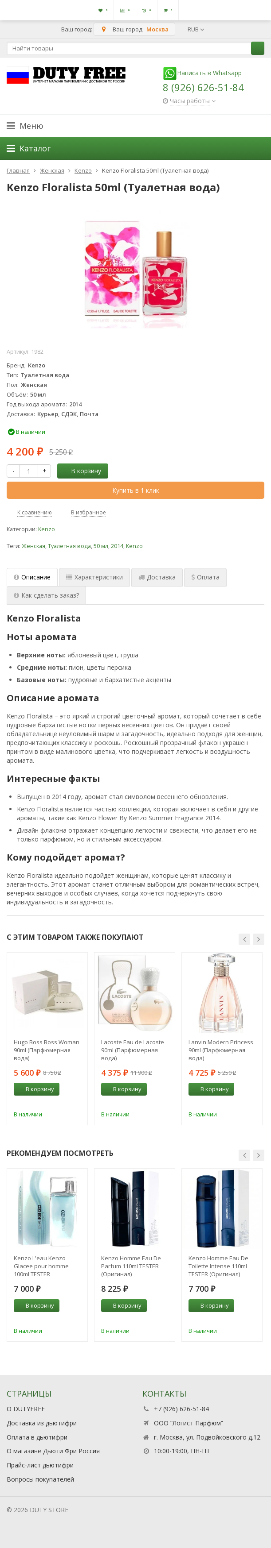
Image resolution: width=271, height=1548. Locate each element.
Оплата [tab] (205, 577)
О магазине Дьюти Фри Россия (53, 1451)
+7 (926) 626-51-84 (181, 1409)
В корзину (81, 471)
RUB (196, 29)
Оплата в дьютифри (37, 1437)
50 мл (101, 546)
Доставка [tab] (157, 577)
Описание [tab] (32, 577)
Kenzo (46, 529)
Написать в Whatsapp (202, 73)
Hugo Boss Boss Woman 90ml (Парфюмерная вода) (46, 1050)
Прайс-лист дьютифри (40, 1465)
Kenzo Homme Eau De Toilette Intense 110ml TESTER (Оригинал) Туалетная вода (218, 1266)
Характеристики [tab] (94, 577)
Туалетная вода (69, 546)
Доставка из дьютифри (42, 1423)
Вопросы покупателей (40, 1479)
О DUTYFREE (26, 1409)
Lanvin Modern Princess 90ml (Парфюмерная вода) (221, 1050)
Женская (33, 546)
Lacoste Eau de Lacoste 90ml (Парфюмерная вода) (132, 1050)
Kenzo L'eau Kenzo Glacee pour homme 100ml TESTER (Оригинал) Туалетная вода (44, 1266)
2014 (117, 546)
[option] (47, 1038)
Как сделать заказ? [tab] (46, 595)
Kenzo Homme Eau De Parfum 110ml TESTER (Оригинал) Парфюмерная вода (131, 1266)
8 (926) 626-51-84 (203, 87)
